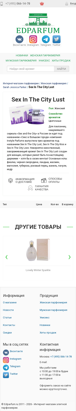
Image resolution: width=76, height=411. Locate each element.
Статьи (7, 317)
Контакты (9, 325)
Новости (8, 309)
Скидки (7, 332)
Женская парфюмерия (53, 302)
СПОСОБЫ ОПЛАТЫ (55, 180)
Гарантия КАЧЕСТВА (41, 188)
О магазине (9, 302)
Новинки (22, 55)
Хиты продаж (61, 60)
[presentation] (6, 256)
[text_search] (38, 69)
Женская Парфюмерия (45, 55)
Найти (61, 68)
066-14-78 (61, 356)
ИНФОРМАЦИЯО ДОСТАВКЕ (24, 180)
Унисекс (44, 60)
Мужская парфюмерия (21, 60)
